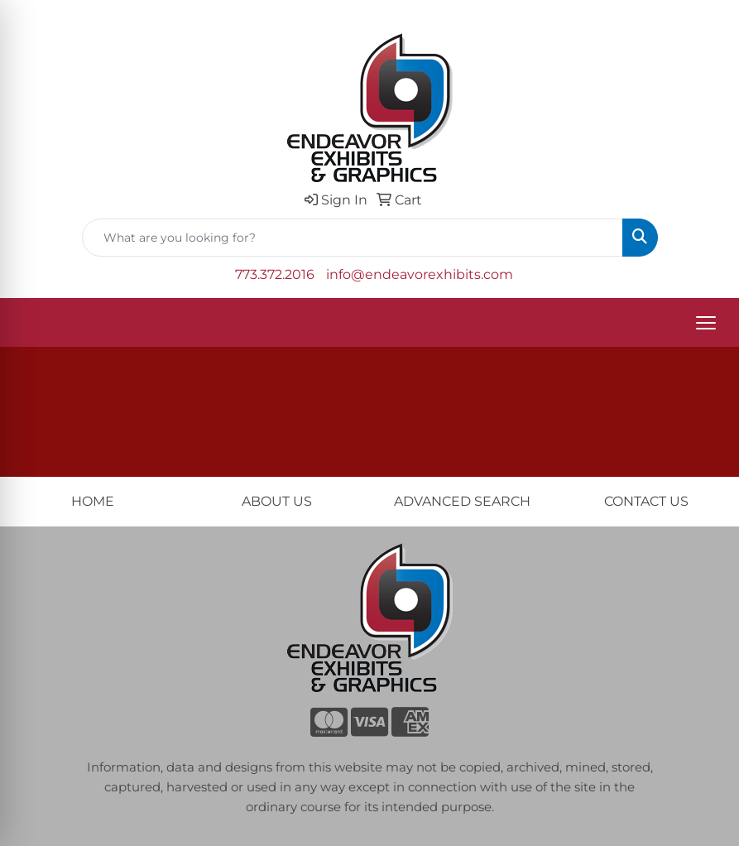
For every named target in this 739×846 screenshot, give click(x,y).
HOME (92, 501)
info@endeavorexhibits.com (419, 274)
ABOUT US (277, 501)
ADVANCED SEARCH (462, 501)
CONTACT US (646, 501)
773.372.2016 (274, 274)
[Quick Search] (352, 238)
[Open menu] (705, 322)
